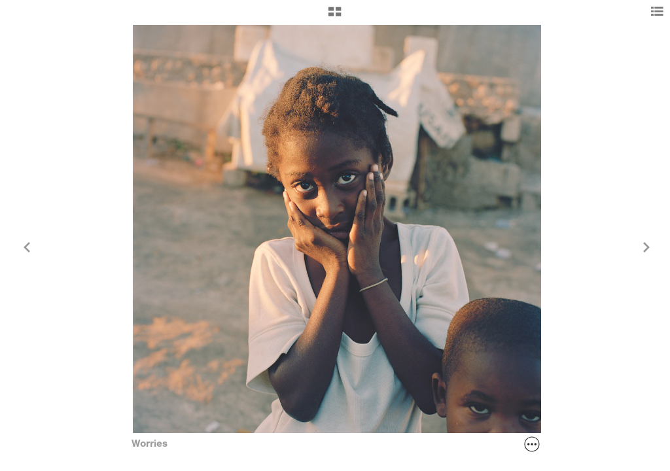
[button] (335, 16)
